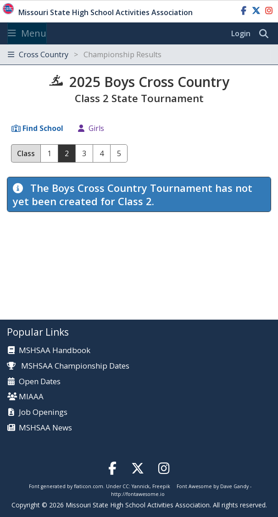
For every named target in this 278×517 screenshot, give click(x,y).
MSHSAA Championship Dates (68, 365)
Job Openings (43, 412)
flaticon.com (88, 486)
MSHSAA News (45, 428)
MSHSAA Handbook (54, 350)
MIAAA (31, 396)
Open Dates (40, 381)
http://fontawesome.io (138, 494)
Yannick (141, 486)
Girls (96, 128)
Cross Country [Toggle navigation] (84, 54)
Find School (42, 128)
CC (125, 486)
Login (240, 33)
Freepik (161, 486)
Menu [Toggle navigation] (27, 33)
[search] (266, 34)
